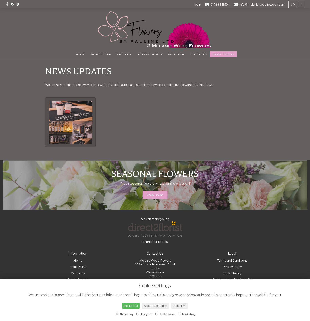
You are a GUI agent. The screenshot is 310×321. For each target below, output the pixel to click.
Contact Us (198, 54)
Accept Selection (155, 306)
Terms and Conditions (232, 260)
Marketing (186, 314)
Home (80, 54)
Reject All (179, 306)
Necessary (124, 314)
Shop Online (100, 54)
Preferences (165, 314)
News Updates (223, 54)
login (197, 4)
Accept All (131, 306)
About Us (176, 54)
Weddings (123, 54)
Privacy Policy (232, 267)
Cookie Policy (232, 273)
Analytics (144, 314)
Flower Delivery (149, 54)
